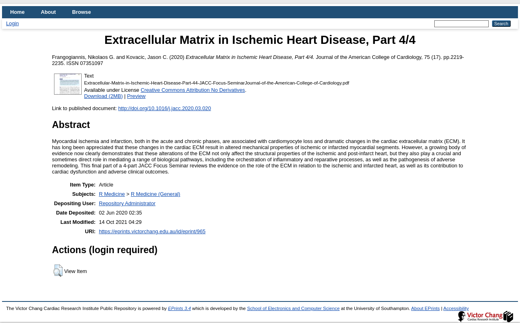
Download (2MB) (103, 96)
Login (12, 23)
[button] (58, 270)
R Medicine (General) (155, 194)
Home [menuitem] (17, 12)
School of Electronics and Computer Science (293, 308)
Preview (136, 96)
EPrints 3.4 (179, 308)
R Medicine (112, 194)
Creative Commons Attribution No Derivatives (193, 90)
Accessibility (456, 308)
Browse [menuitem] (81, 12)
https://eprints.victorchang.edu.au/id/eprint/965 (152, 231)
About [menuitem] (48, 12)
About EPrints (425, 308)
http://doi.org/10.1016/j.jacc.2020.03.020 (164, 108)
